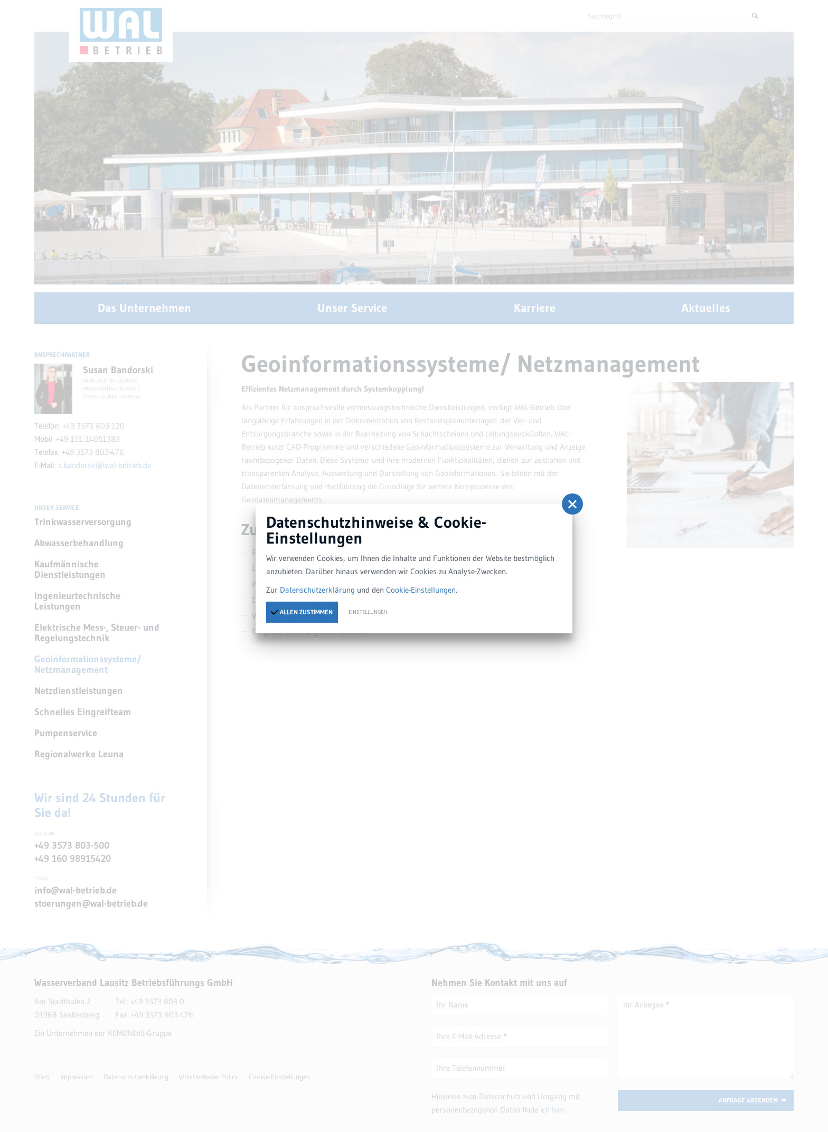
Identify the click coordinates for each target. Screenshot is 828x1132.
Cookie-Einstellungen (421, 590)
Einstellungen (368, 611)
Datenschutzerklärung (317, 590)
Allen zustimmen (301, 611)
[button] (572, 504)
